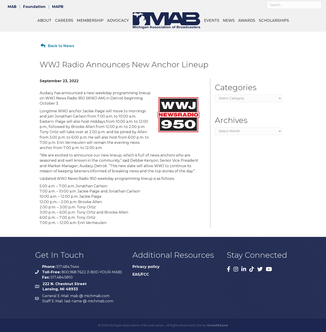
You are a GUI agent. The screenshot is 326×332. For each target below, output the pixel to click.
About (44, 20)
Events (211, 20)
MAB (12, 7)
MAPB (57, 7)
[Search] (294, 5)
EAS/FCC (140, 274)
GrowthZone (217, 325)
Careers (64, 20)
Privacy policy (146, 267)
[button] (57, 46)
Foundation (34, 7)
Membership (90, 20)
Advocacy (118, 20)
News (229, 20)
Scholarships (274, 20)
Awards (246, 20)
